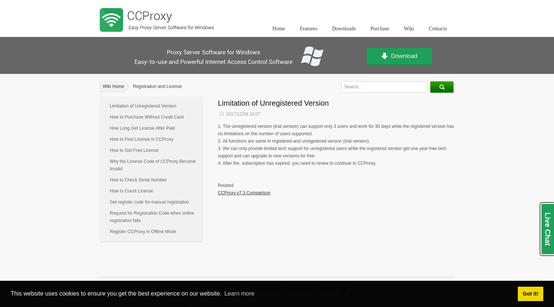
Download (399, 56)
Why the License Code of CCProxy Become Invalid (153, 165)
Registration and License (157, 86)
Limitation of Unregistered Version (143, 106)
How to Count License (131, 191)
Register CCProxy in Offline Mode (143, 231)
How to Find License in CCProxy (142, 139)
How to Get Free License (134, 150)
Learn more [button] (239, 293)
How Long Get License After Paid (142, 128)
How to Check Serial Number (138, 180)
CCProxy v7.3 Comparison (244, 192)
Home (279, 28)
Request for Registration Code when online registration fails (152, 217)
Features (308, 28)
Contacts (438, 28)
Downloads (344, 28)
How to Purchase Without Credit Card (147, 117)
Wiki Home (113, 86)
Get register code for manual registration (149, 202)
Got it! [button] (530, 294)
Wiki (409, 28)
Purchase (379, 28)
